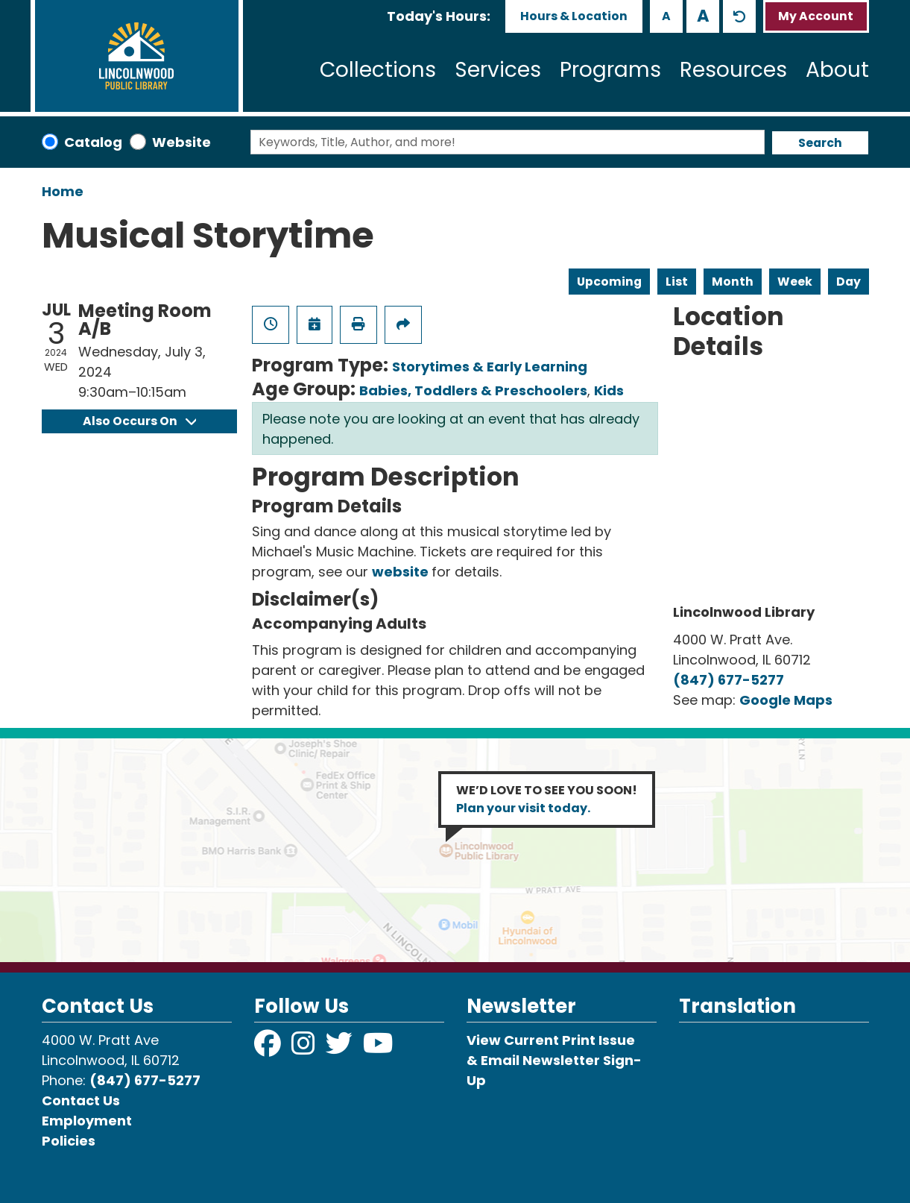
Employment (87, 1120)
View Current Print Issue (551, 1040)
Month (732, 281)
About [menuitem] (837, 69)
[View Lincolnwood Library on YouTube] (378, 1048)
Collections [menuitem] (378, 69)
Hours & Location (574, 16)
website (402, 571)
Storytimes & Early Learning (489, 366)
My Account (815, 16)
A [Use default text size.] (739, 16)
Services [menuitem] (498, 69)
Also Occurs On (139, 421)
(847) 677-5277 (728, 679)
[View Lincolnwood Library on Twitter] (341, 1048)
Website (181, 142)
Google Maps (785, 700)
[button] (438, 16)
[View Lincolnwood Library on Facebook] (269, 1048)
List (677, 281)
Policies (68, 1140)
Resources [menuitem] (733, 69)
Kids (609, 390)
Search (820, 142)
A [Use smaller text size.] (666, 16)
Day (848, 281)
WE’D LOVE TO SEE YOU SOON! (546, 799)
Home (62, 191)
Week (794, 281)
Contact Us (81, 1100)
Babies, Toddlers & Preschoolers (473, 390)
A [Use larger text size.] (703, 16)
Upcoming (609, 281)
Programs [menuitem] (610, 69)
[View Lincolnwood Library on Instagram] (304, 1048)
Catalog (93, 142)
